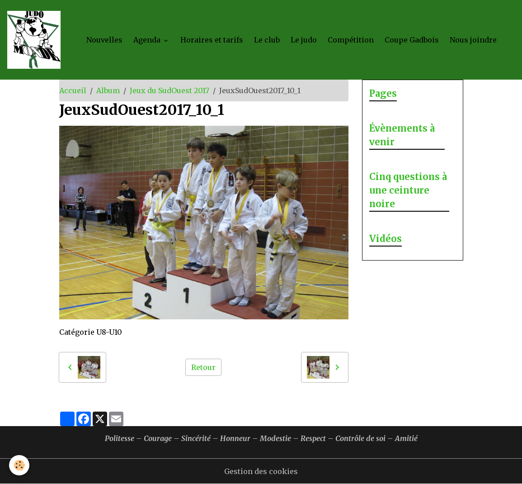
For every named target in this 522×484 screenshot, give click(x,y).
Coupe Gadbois (412, 39)
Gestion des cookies (261, 471)
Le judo (304, 39)
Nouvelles (104, 39)
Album (108, 90)
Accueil (72, 90)
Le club (267, 39)
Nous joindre (473, 39)
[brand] (35, 40)
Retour (203, 367)
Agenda (147, 39)
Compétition (351, 39)
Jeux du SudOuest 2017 (169, 90)
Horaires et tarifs (211, 39)
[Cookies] (19, 465)
